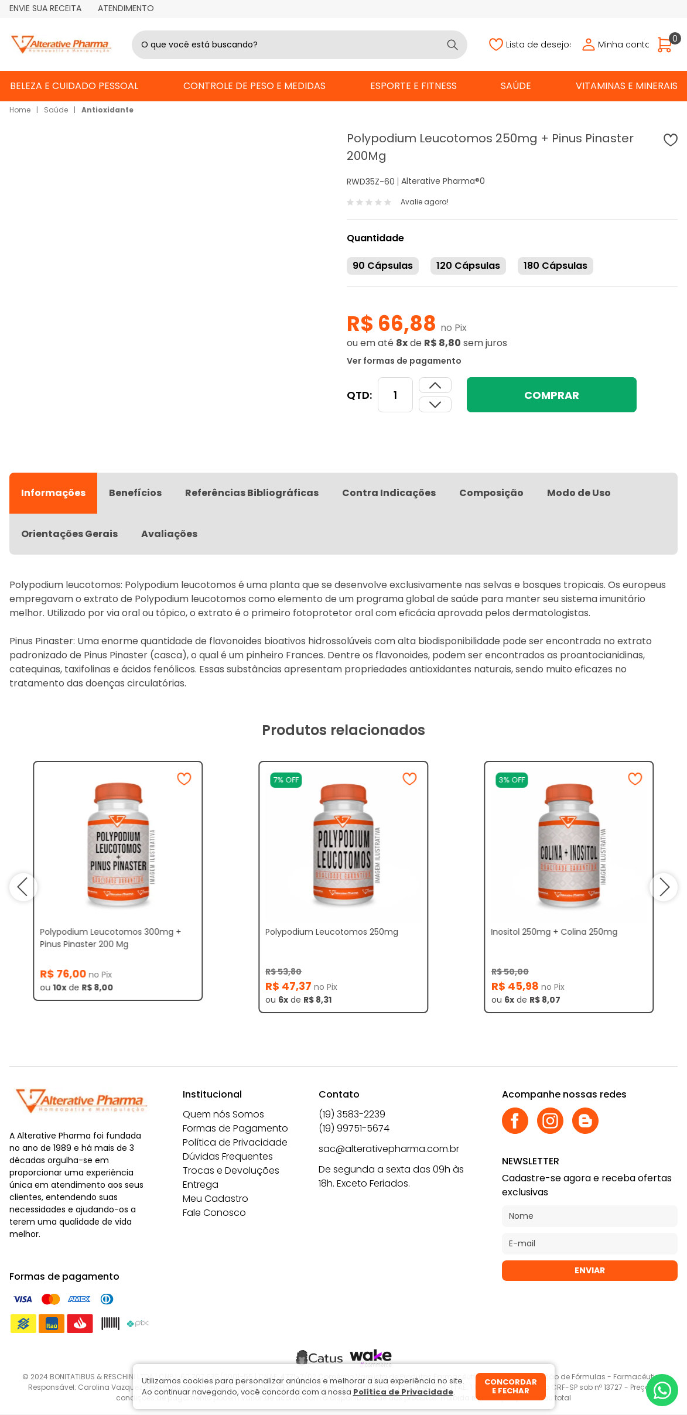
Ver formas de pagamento (404, 361)
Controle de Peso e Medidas (254, 86)
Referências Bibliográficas (252, 493)
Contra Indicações (389, 493)
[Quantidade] (395, 394)
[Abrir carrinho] (668, 45)
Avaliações (169, 534)
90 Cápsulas (383, 265)
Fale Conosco (214, 1212)
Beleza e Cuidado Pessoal (74, 86)
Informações (53, 493)
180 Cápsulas (555, 265)
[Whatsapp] (662, 1390)
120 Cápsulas (468, 265)
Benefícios (135, 493)
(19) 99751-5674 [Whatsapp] (354, 1128)
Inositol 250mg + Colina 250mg (554, 932)
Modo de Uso (579, 493)
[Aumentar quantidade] (435, 404)
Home (19, 110)
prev (24, 887)
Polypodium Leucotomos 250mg (331, 932)
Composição (491, 493)
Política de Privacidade (235, 1142)
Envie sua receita (45, 8)
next (663, 887)
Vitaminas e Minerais (627, 86)
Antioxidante (107, 110)
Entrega (200, 1184)
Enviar (590, 1270)
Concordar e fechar (510, 1386)
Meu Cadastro (215, 1198)
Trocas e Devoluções (231, 1170)
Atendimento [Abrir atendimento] (126, 8)
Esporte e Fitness (413, 86)
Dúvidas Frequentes (228, 1156)
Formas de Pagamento (235, 1128)
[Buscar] (452, 45)
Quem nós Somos (223, 1114)
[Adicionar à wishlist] (671, 140)
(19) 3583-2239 (352, 1114)
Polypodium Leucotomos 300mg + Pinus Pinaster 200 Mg (110, 938)
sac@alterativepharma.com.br (389, 1149)
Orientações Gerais (69, 534)
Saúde (516, 86)
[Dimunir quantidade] (435, 385)
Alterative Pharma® (440, 181)
